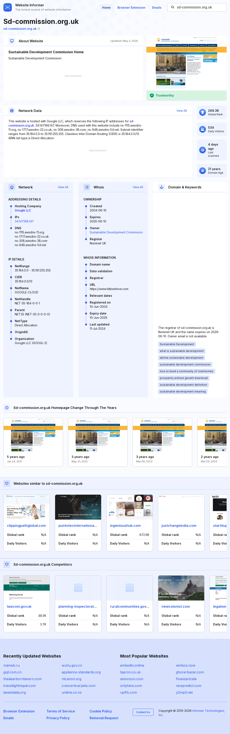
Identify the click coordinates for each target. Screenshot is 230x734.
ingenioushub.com (125, 525)
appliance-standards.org (81, 672)
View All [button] (182, 110)
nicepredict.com (188, 686)
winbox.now (185, 665)
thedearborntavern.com (22, 679)
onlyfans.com (131, 686)
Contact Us (143, 712)
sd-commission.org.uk (21, 28)
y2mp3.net (184, 692)
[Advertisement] (73, 87)
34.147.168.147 (24, 221)
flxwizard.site (186, 679)
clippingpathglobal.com (26, 525)
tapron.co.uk (130, 672)
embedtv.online (132, 665)
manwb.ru (11, 665)
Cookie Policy (101, 711)
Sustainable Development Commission (116, 232)
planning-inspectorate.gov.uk (83, 606)
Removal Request (104, 718)
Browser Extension (131, 7)
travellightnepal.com (19, 686)
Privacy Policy (58, 718)
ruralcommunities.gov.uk (130, 606)
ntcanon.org (71, 679)
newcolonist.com (176, 606)
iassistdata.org (14, 692)
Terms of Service (60, 711)
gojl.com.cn (12, 672)
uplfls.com (128, 692)
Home (106, 7)
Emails (157, 7)
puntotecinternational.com (81, 525)
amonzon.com (131, 679)
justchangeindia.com (179, 525)
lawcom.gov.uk (19, 606)
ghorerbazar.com (190, 672)
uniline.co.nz (72, 692)
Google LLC (23, 210)
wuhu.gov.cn (72, 665)
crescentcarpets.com (78, 686)
